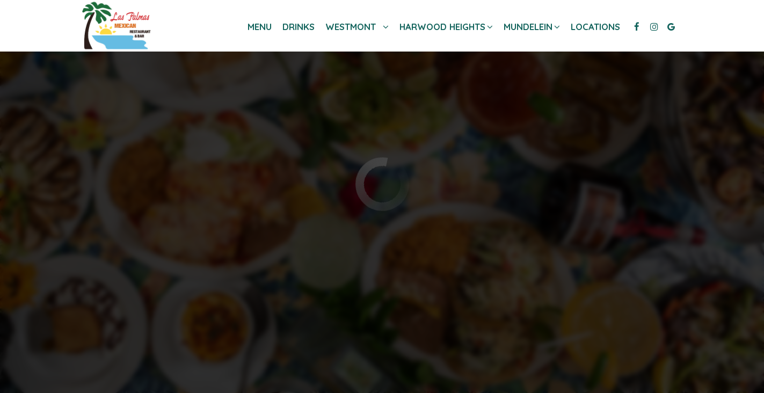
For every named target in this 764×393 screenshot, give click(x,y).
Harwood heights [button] (443, 26)
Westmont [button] (357, 26)
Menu (260, 26)
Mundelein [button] (529, 26)
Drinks (298, 26)
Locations (595, 26)
